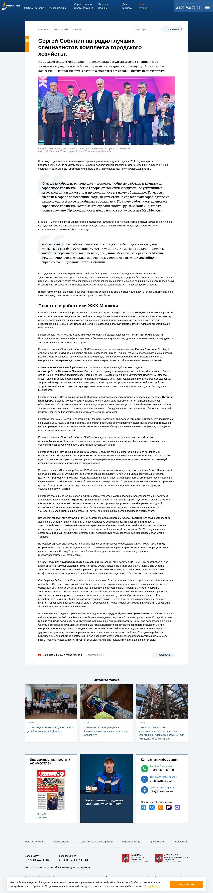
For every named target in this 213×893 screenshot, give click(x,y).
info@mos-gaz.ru (161, 791)
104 (45, 860)
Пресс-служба (180, 841)
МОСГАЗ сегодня (34, 841)
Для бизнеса (157, 841)
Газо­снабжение (60, 841)
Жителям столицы (131, 841)
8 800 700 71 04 (188, 7)
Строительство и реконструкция (95, 841)
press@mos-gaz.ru (162, 780)
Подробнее (151, 886)
